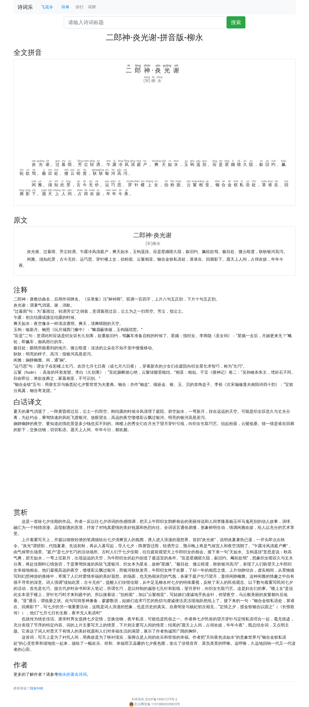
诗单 (65, 7)
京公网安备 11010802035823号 (154, 704)
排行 (80, 7)
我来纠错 (36, 688)
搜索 (236, 22)
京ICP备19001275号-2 (161, 699)
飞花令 (47, 7)
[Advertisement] (154, 122)
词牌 (92, 7)
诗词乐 (25, 7)
